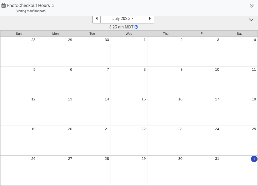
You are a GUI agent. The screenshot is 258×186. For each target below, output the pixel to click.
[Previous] (96, 18)
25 (254, 129)
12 (33, 99)
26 (33, 158)
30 (107, 40)
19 (33, 129)
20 (70, 129)
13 (70, 99)
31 (217, 158)
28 (33, 40)
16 (180, 99)
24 (217, 129)
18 (254, 99)
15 (144, 99)
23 (180, 129)
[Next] (150, 18)
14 (107, 99)
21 (107, 129)
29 (70, 40)
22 (144, 129)
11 (254, 69)
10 (217, 69)
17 (217, 99)
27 (70, 158)
